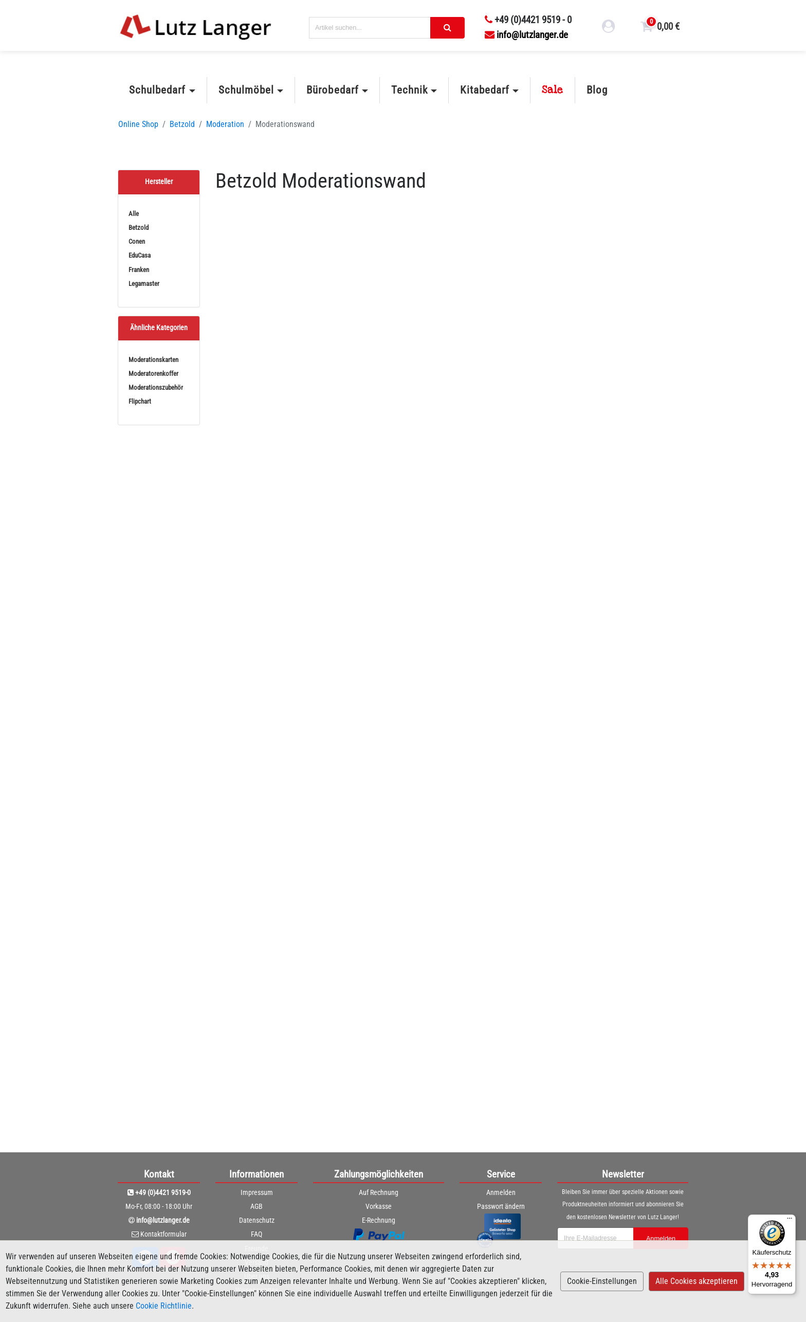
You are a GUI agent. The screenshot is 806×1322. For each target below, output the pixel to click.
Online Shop (138, 124)
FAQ (256, 1234)
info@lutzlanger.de (526, 35)
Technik (409, 90)
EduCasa (140, 255)
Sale (552, 90)
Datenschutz (256, 1220)
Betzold (182, 124)
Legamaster (144, 283)
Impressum (257, 1192)
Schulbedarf (157, 90)
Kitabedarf (484, 90)
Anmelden (501, 1192)
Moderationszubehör (156, 387)
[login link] (608, 28)
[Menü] (789, 1221)
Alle (134, 214)
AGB (256, 1206)
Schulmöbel (246, 90)
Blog (597, 90)
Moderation (225, 124)
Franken (139, 270)
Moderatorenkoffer (153, 373)
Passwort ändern (501, 1206)
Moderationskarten (153, 360)
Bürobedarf (332, 90)
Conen (137, 241)
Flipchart (140, 401)
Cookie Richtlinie (164, 1306)
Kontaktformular (163, 1234)
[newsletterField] (594, 1238)
